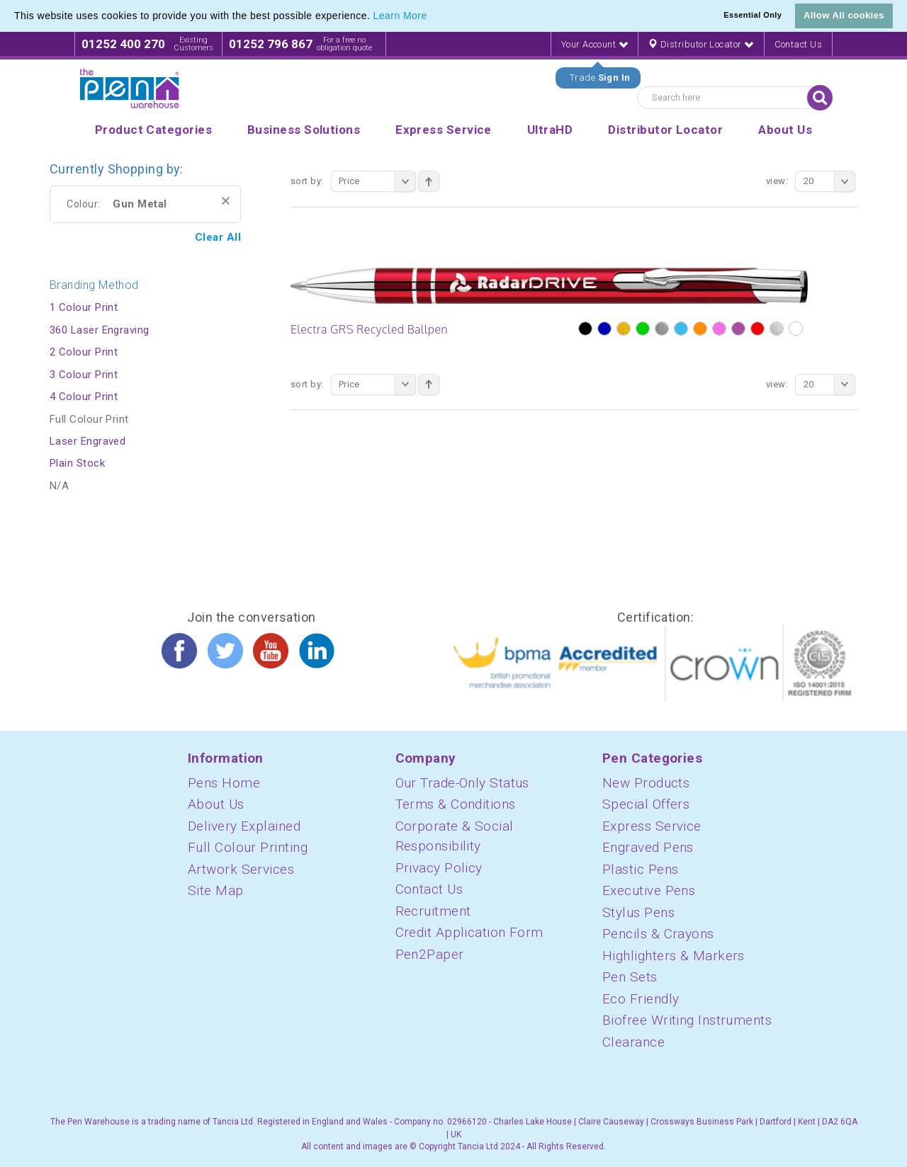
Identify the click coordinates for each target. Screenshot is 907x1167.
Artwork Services (241, 869)
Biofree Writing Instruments (687, 1020)
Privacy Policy (439, 868)
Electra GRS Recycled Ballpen (369, 329)
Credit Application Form (469, 932)
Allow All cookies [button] (844, 15)
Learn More (400, 15)
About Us (216, 804)
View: (777, 181)
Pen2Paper (429, 954)
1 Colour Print (84, 307)
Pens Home (224, 783)
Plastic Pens (640, 869)
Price (377, 181)
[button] (432, 17)
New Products (645, 783)
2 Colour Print (84, 352)
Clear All (218, 237)
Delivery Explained (244, 826)
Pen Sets (630, 977)
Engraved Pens (648, 847)
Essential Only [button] (752, 15)
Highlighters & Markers (673, 955)
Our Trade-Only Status (462, 783)
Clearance (633, 1042)
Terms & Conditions (455, 804)
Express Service (652, 826)
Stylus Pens (638, 912)
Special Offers (645, 804)
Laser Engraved (87, 441)
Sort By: (307, 181)
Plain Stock (77, 463)
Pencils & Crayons (658, 934)
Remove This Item (226, 201)
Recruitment (433, 911)
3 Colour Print (84, 374)
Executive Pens (648, 890)
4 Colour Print (84, 396)
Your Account (594, 44)
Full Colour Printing (248, 847)
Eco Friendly (640, 999)
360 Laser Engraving (100, 330)
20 (829, 181)
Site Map (216, 890)
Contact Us (798, 44)
